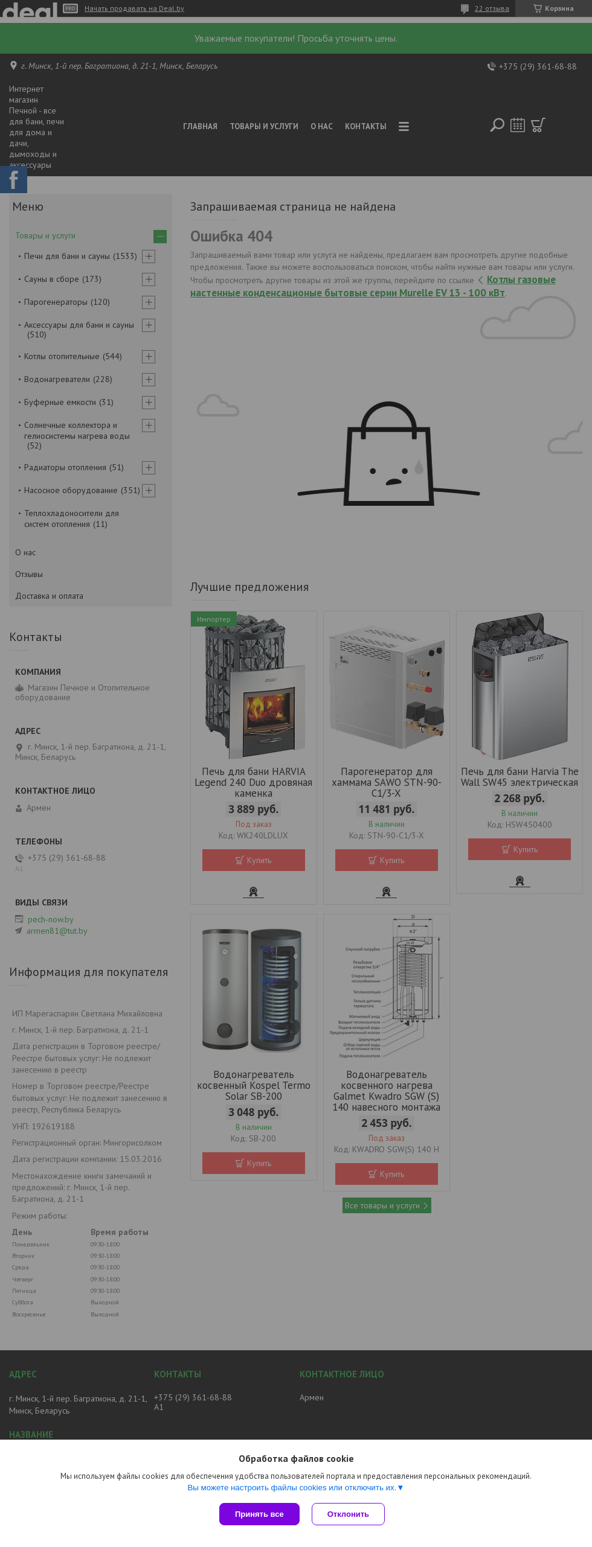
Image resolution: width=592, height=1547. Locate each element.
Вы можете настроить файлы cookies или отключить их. (291, 1487)
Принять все (259, 1514)
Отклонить (348, 1514)
